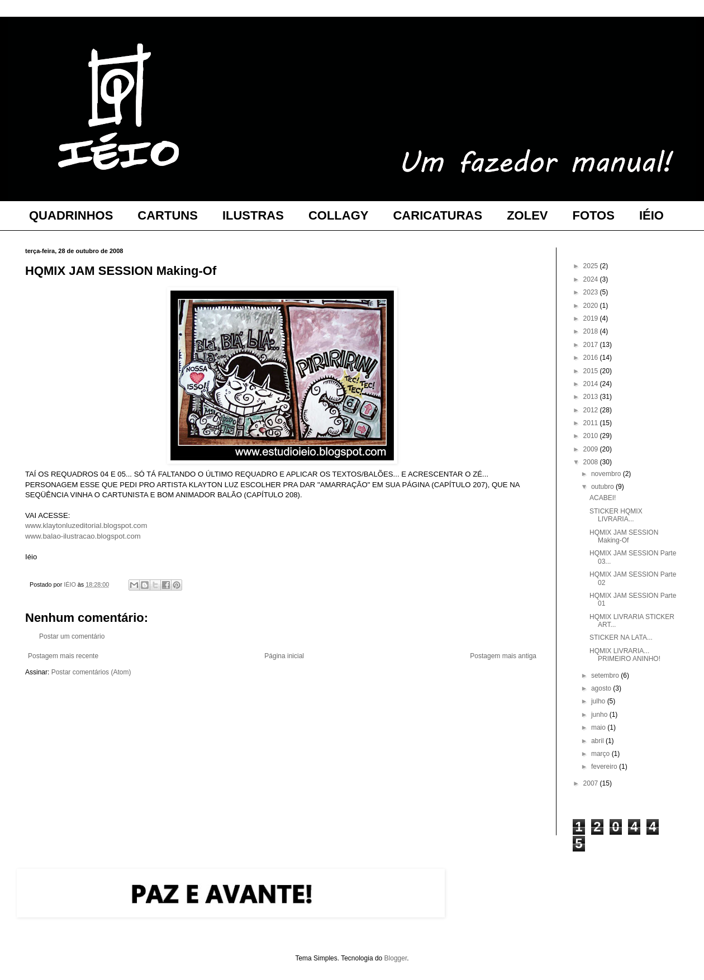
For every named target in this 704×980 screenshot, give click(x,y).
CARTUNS (167, 215)
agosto (602, 688)
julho (599, 701)
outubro (603, 487)
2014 (591, 384)
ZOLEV (527, 215)
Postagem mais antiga (503, 656)
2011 (591, 423)
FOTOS (594, 215)
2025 (591, 266)
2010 (591, 436)
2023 (591, 292)
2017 (591, 345)
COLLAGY (338, 215)
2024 (591, 279)
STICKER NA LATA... (621, 637)
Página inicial (284, 656)
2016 (591, 357)
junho (600, 715)
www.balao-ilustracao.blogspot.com (83, 536)
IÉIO (651, 215)
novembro (607, 474)
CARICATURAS (437, 215)
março (601, 754)
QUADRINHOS (71, 215)
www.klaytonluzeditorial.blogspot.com (86, 525)
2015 (591, 371)
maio (599, 727)
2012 (591, 410)
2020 (591, 306)
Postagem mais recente (63, 656)
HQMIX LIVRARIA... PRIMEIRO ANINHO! (624, 655)
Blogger (395, 958)
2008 (591, 462)
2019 (591, 318)
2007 (591, 783)
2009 (591, 449)
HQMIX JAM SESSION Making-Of (623, 536)
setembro (606, 675)
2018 (591, 331)
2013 (591, 397)
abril (598, 741)
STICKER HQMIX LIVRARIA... (616, 515)
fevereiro (605, 766)
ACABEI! (602, 498)
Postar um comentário (71, 636)
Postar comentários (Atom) (91, 672)
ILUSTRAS (253, 215)
